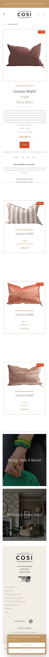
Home (4, 24)
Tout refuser (26, 645)
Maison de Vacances (24, 86)
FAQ (6, 612)
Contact (8, 608)
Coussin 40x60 (12, 24)
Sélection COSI (11, 587)
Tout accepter (27, 650)
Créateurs (9, 591)
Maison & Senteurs (13, 594)
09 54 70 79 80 (24, 572)
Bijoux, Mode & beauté (14, 598)
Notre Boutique (11, 605)
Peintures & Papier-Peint (15, 601)
